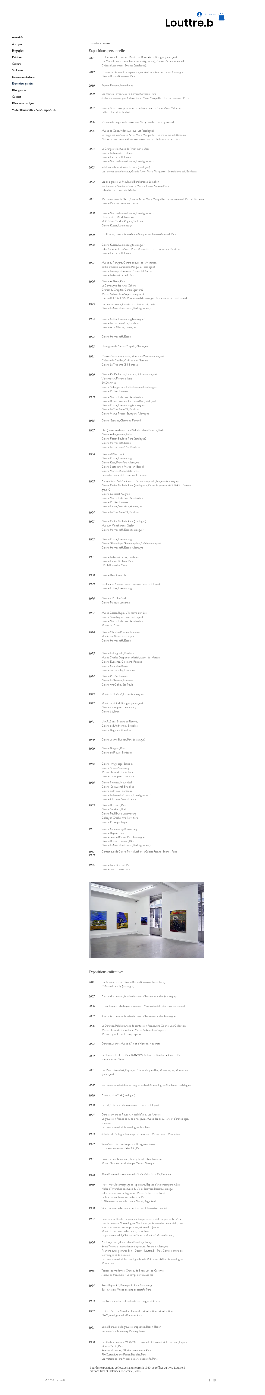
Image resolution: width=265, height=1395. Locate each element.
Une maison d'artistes (23, 77)
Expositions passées (22, 84)
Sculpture (17, 70)
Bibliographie (19, 90)
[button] (221, 17)
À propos (17, 44)
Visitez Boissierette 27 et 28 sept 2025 (32, 110)
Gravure (16, 64)
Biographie (18, 51)
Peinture (16, 57)
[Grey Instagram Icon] (214, 1380)
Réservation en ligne (23, 103)
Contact (16, 97)
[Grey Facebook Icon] (209, 1380)
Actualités (17, 37)
